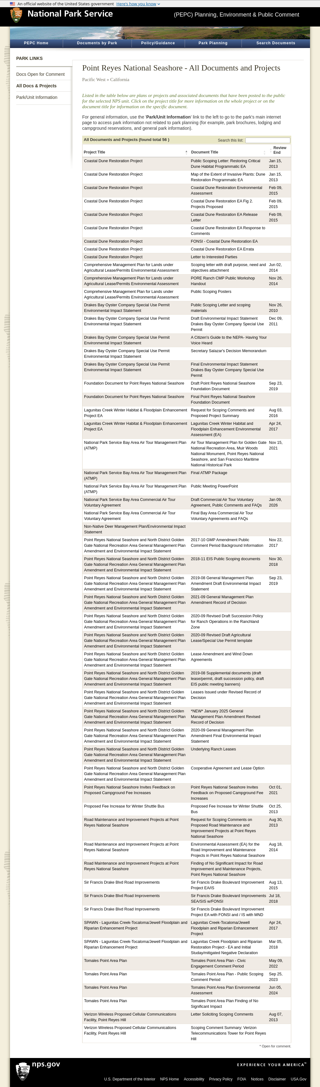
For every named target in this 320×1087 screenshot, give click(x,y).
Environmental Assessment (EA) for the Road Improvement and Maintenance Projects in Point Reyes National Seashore (228, 850)
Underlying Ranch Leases (213, 749)
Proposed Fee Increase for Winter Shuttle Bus (124, 806)
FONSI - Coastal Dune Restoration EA (224, 241)
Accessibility (194, 1079)
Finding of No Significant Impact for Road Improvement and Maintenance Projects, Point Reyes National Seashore (227, 869)
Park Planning (213, 43)
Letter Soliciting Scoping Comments (222, 1014)
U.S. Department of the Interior (129, 1079)
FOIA (242, 1079)
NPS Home (169, 1079)
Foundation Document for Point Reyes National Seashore (134, 383)
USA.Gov (298, 1079)
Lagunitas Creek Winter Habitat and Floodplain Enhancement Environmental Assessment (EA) (226, 429)
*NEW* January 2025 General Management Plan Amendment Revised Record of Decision (225, 717)
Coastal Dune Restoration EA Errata (222, 249)
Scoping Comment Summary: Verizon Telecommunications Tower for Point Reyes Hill (228, 1033)
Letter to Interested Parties (214, 257)
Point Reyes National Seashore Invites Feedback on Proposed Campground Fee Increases (227, 793)
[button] (187, 152)
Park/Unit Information (37, 97)
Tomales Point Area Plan (105, 960)
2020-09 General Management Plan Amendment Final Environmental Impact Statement (226, 736)
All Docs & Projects (36, 85)
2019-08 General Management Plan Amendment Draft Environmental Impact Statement (226, 583)
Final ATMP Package (209, 473)
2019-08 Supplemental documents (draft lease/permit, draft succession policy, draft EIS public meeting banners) (227, 679)
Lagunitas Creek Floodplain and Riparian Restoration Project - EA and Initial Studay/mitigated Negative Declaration (226, 947)
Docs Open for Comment (40, 74)
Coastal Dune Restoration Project (113, 161)
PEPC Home (36, 43)
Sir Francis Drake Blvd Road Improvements (122, 882)
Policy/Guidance (158, 43)
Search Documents (276, 43)
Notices (257, 1079)
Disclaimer (277, 1079)
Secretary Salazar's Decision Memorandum (229, 351)
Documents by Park (97, 43)
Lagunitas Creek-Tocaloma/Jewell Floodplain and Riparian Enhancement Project (224, 928)
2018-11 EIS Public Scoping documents (225, 559)
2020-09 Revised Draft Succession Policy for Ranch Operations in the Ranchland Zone (227, 621)
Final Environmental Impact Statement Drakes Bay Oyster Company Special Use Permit (227, 370)
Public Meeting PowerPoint (214, 486)
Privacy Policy (220, 1079)
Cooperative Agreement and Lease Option (227, 768)
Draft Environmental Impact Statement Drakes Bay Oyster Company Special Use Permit (227, 324)
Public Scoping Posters (211, 291)
